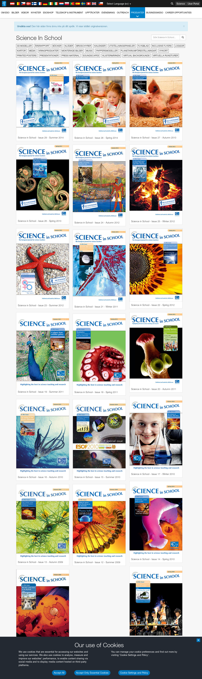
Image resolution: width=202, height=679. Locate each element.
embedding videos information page (40, 495)
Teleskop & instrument (69, 12)
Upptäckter (92, 12)
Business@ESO (154, 12)
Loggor (179, 45)
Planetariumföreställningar (138, 50)
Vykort (163, 50)
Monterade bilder (72, 50)
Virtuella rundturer (165, 55)
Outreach (123, 12)
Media (32, 50)
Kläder (69, 45)
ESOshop (48, 12)
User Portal (193, 3)
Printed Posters (26, 55)
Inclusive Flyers (162, 45)
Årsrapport (42, 45)
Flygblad (143, 45)
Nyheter (36, 12)
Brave (14, 551)
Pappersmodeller (106, 50)
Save (11, 617)
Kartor (21, 50)
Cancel (29, 617)
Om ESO (5, 12)
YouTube (8, 488)
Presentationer (49, 55)
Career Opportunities (178, 12)
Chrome (15, 554)
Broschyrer (83, 45)
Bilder (15, 12)
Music (89, 50)
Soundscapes (91, 55)
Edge (13, 557)
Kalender (100, 45)
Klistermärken (111, 55)
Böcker (57, 45)
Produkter (137, 14)
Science (181, 3)
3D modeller (24, 45)
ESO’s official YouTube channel (85, 488)
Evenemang (108, 12)
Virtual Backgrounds (136, 55)
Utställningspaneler (122, 45)
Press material (70, 55)
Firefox (14, 561)
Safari (13, 564)
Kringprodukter (48, 50)
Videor (25, 12)
